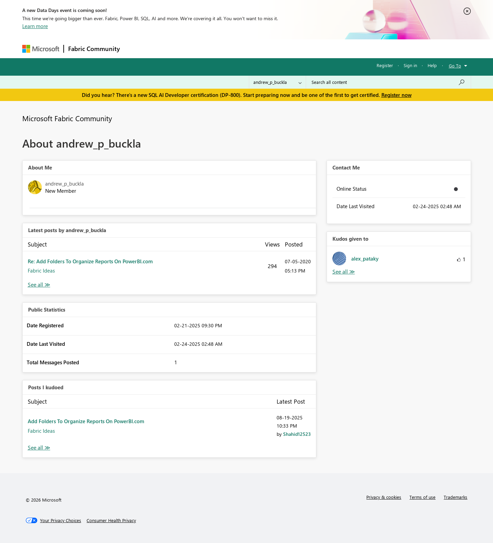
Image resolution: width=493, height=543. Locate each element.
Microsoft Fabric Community (67, 118)
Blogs (254, 48)
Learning (281, 48)
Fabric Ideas (41, 270)
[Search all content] (388, 82)
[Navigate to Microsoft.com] (40, 49)
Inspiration (165, 48)
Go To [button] (455, 65)
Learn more (35, 26)
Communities (224, 48)
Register (385, 65)
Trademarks (455, 497)
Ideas (193, 48)
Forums (135, 48)
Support (310, 48)
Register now (396, 94)
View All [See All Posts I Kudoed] (39, 448)
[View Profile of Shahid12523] (297, 434)
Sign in (410, 65)
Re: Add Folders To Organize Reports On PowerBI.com (90, 261)
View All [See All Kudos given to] (343, 272)
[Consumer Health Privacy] (111, 520)
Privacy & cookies (383, 497)
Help (432, 65)
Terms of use (422, 497)
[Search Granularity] (277, 82)
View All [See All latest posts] (39, 285)
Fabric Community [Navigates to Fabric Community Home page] (94, 49)
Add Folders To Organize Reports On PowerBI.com (86, 421)
